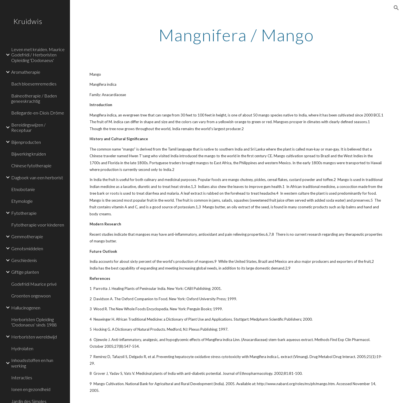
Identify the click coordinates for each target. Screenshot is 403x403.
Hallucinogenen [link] (25, 307)
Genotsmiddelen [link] (27, 248)
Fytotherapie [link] (24, 213)
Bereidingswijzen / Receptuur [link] (28, 127)
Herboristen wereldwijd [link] (34, 336)
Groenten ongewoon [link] (31, 295)
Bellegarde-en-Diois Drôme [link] (37, 112)
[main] (236, 34)
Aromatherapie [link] (25, 72)
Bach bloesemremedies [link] (34, 83)
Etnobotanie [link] (23, 189)
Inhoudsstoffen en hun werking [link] (32, 362)
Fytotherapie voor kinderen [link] (37, 224)
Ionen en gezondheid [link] (30, 389)
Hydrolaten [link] (22, 348)
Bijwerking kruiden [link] (28, 153)
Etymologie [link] (22, 201)
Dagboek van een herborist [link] (37, 177)
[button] (396, 8)
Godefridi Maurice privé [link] (34, 284)
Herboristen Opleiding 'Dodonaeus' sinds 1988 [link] (34, 322)
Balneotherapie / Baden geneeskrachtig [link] (34, 98)
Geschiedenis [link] (24, 260)
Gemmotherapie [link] (27, 236)
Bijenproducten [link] (26, 142)
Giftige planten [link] (25, 272)
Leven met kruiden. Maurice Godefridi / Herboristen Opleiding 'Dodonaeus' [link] (38, 55)
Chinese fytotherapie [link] (31, 165)
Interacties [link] (21, 377)
